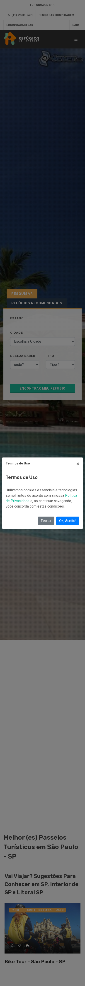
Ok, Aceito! (67, 521)
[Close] (78, 463)
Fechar (46, 521)
